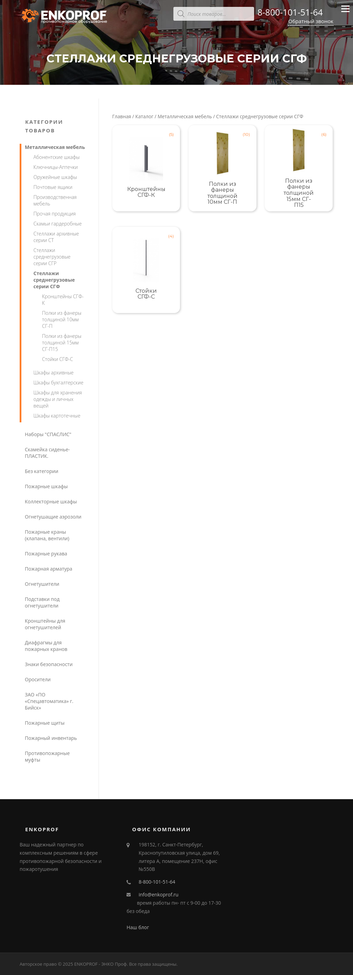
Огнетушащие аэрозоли (53, 516)
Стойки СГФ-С (57, 359)
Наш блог (138, 927)
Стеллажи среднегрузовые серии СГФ (54, 280)
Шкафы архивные (53, 372)
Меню (345, 11)
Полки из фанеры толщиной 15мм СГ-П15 (61, 342)
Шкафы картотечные (56, 415)
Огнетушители (42, 584)
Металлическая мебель (185, 116)
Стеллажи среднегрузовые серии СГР (52, 257)
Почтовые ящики (52, 187)
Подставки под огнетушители (42, 602)
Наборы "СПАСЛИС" (48, 434)
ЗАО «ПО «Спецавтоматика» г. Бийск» (49, 701)
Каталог (144, 116)
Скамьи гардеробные (57, 223)
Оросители (38, 679)
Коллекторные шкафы (51, 501)
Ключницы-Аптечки (55, 167)
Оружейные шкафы (55, 177)
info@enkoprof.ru (158, 894)
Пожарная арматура (48, 568)
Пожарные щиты (44, 723)
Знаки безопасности (49, 664)
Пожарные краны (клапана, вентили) (47, 535)
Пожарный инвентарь (51, 738)
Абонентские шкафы (56, 157)
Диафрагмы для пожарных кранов (46, 645)
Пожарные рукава (46, 553)
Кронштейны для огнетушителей (45, 624)
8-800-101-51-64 (290, 12)
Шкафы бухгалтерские (58, 382)
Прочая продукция (54, 213)
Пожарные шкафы (46, 486)
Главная (121, 116)
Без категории (41, 471)
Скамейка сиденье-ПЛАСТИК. (47, 452)
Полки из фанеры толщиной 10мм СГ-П (61, 319)
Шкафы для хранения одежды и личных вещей (57, 399)
